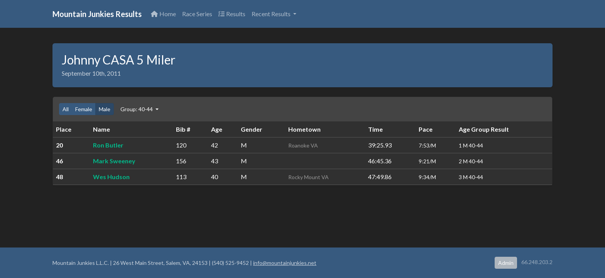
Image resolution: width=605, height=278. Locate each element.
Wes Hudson (111, 176)
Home (163, 13)
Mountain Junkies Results (97, 14)
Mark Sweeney (114, 160)
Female (83, 109)
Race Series (197, 13)
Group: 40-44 (137, 109)
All (66, 109)
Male (104, 109)
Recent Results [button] (272, 13)
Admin (506, 262)
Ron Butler (108, 145)
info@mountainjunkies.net (284, 262)
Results (231, 13)
